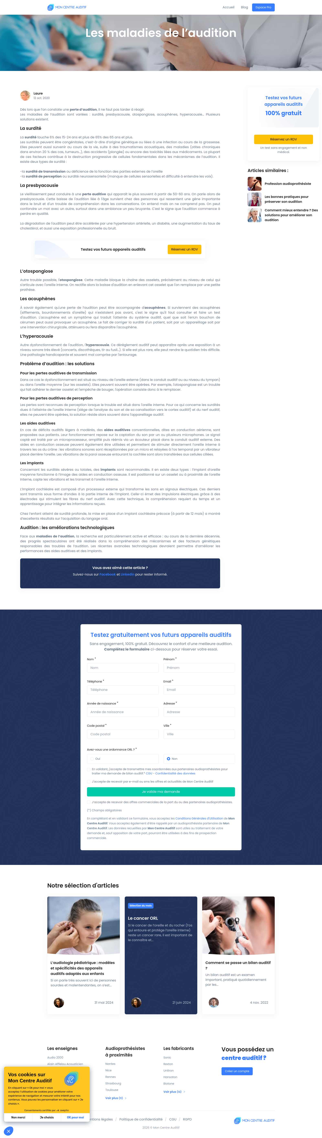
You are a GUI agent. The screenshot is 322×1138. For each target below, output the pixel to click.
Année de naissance (101, 703)
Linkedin (127, 574)
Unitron (168, 1071)
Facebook (108, 574)
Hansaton (170, 1077)
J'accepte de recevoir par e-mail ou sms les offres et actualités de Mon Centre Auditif (152, 782)
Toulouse (111, 1090)
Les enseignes (62, 1048)
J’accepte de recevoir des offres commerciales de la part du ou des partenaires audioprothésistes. (162, 802)
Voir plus (116, 1098)
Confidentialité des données (175, 773)
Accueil (228, 7)
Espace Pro (263, 7)
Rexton (168, 1064)
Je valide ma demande (161, 791)
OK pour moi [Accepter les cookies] (40, 1117)
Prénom (168, 659)
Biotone (168, 1084)
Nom (90, 659)
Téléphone (94, 681)
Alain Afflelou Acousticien (65, 1064)
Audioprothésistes (132, 1051)
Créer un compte (237, 1071)
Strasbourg (113, 1083)
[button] (8, 1131)
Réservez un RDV (184, 249)
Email (167, 681)
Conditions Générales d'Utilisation (199, 818)
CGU (149, 773)
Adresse (169, 703)
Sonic (167, 1057)
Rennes (110, 1077)
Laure (38, 93)
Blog (244, 7)
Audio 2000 (55, 1057)
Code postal (95, 726)
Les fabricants (178, 1048)
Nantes (110, 1064)
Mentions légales (99, 1119)
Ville (166, 726)
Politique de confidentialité (141, 1119)
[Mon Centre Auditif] (66, 7)
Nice (108, 1070)
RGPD (187, 1119)
